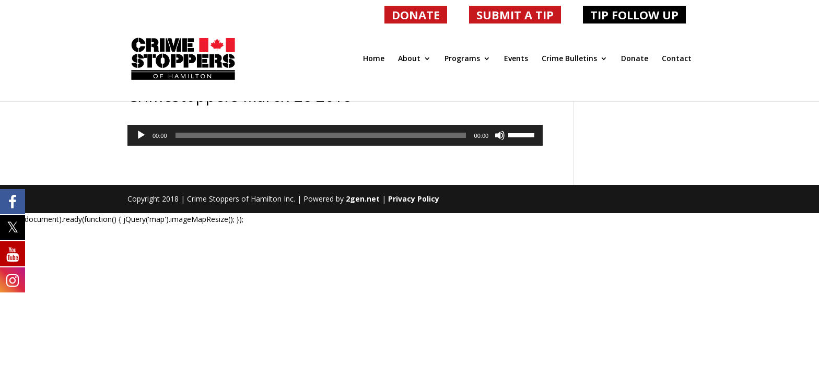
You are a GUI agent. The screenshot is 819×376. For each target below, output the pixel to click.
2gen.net (363, 199)
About (409, 59)
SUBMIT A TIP (515, 14)
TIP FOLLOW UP (634, 14)
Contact (677, 59)
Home (373, 59)
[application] (335, 135)
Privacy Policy (413, 199)
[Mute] (500, 135)
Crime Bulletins (569, 59)
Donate (634, 59)
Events (516, 59)
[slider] (321, 135)
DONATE (416, 14)
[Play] (141, 135)
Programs (462, 59)
